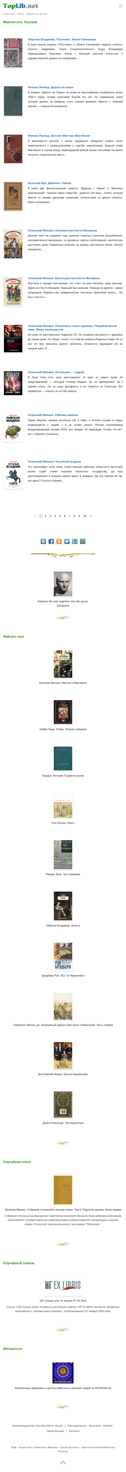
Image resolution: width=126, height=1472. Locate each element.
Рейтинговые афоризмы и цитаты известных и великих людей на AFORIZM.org (63, 1376)
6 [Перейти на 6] (65, 516)
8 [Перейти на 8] (75, 516)
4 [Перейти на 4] (55, 516)
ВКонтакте (95, 1425)
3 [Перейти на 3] (51, 516)
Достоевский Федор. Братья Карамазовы (63, 1074)
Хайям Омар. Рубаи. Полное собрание (63, 729)
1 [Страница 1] (40, 516)
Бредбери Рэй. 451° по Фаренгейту (63, 975)
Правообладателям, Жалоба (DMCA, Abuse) (37, 1425)
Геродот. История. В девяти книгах (63, 775)
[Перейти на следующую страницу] (90, 516)
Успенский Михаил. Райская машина (53, 415)
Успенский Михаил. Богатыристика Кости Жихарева (64, 278)
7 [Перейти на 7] (70, 516)
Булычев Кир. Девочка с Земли (49, 183)
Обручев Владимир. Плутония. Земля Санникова (62, 39)
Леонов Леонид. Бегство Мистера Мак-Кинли (59, 135)
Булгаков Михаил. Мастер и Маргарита (63, 682)
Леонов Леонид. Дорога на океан (51, 87)
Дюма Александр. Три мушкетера (63, 1123)
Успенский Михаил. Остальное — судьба (56, 372)
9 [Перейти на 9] (80, 516)
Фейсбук (108, 1425)
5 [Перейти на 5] (60, 516)
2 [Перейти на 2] (46, 516)
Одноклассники (55, 1431)
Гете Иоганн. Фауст (63, 823)
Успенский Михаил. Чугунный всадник (54, 461)
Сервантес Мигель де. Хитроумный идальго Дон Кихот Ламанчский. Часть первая (63, 1025)
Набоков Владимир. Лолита (63, 925)
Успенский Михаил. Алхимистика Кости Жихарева (62, 230)
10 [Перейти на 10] (85, 516)
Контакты (74, 1431)
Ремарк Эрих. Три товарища (63, 874)
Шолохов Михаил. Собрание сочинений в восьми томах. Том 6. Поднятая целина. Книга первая (63, 1209)
